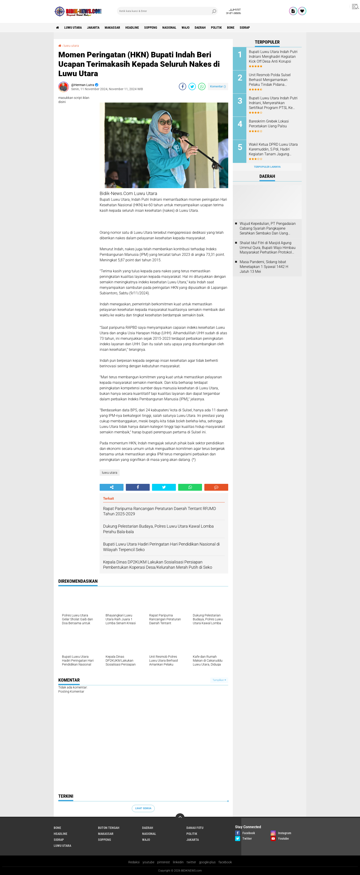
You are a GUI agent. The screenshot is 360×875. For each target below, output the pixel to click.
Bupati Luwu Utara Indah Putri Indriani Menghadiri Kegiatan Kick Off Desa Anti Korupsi (273, 57)
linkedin (178, 862)
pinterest (163, 862)
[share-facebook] (182, 86)
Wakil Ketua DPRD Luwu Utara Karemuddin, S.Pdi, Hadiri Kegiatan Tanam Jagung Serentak (273, 149)
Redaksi (134, 862)
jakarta (93, 27)
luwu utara (73, 27)
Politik (216, 27)
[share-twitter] (192, 86)
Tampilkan (219, 680)
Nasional (169, 27)
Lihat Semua (143, 808)
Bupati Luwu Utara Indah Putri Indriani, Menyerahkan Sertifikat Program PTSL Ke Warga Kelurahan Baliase (273, 103)
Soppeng (150, 27)
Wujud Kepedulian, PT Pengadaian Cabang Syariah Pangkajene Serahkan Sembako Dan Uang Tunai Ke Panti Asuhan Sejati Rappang (268, 228)
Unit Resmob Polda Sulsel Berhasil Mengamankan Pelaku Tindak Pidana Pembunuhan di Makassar (270, 80)
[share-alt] (112, 487)
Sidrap (245, 27)
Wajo (185, 27)
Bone (230, 27)
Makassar (112, 27)
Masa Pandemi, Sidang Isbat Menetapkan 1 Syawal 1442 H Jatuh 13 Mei (264, 267)
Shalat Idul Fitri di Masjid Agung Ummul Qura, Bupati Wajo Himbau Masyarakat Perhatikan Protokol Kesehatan (267, 248)
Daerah (200, 27)
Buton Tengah (108, 828)
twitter (191, 862)
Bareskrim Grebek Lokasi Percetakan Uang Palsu (269, 123)
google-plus (207, 862)
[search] (167, 11)
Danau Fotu (194, 828)
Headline (132, 27)
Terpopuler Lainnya (267, 166)
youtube (148, 862)
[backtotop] (180, 817)
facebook (225, 862)
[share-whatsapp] (201, 86)
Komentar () (218, 86)
